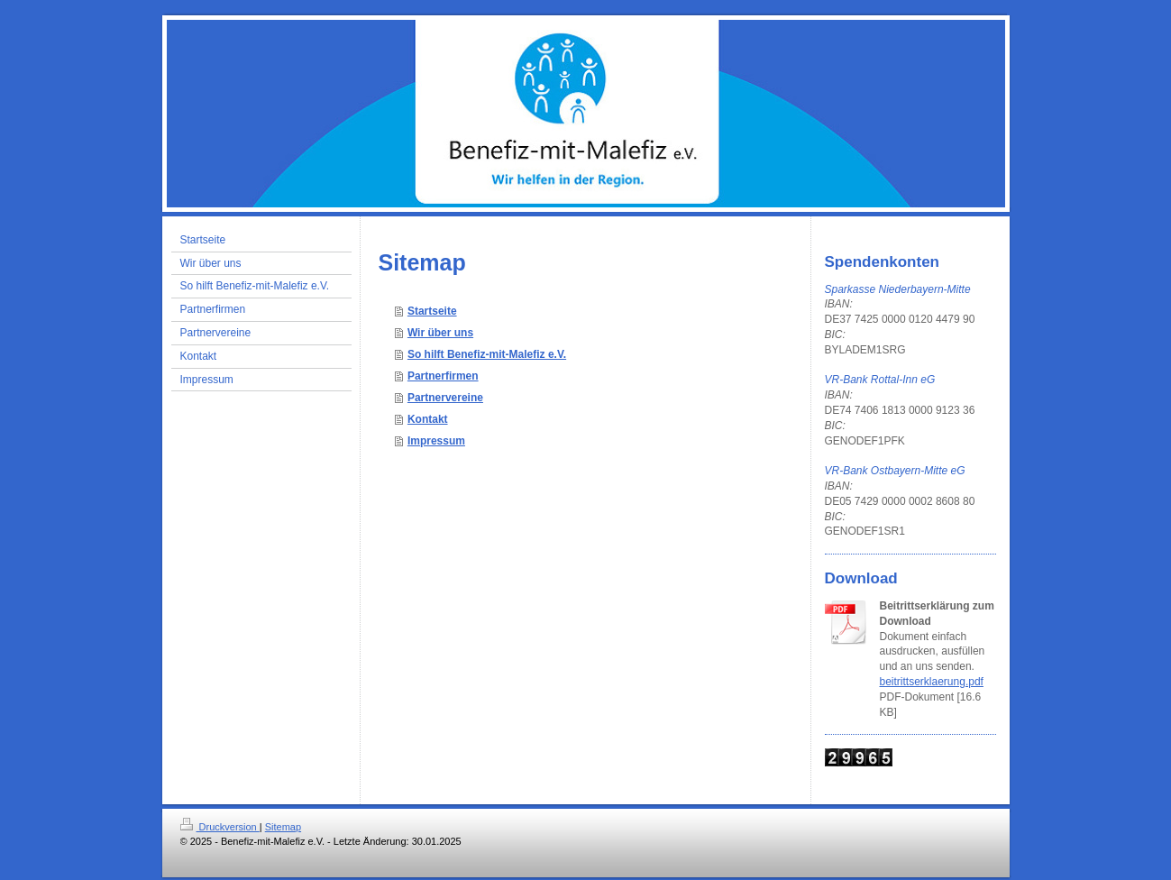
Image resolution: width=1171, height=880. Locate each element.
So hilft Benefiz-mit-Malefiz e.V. (486, 354)
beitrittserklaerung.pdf (931, 681)
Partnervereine (445, 397)
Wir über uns (440, 332)
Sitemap (283, 826)
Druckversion (220, 826)
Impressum (436, 441)
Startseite (432, 311)
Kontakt (427, 419)
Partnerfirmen (443, 376)
